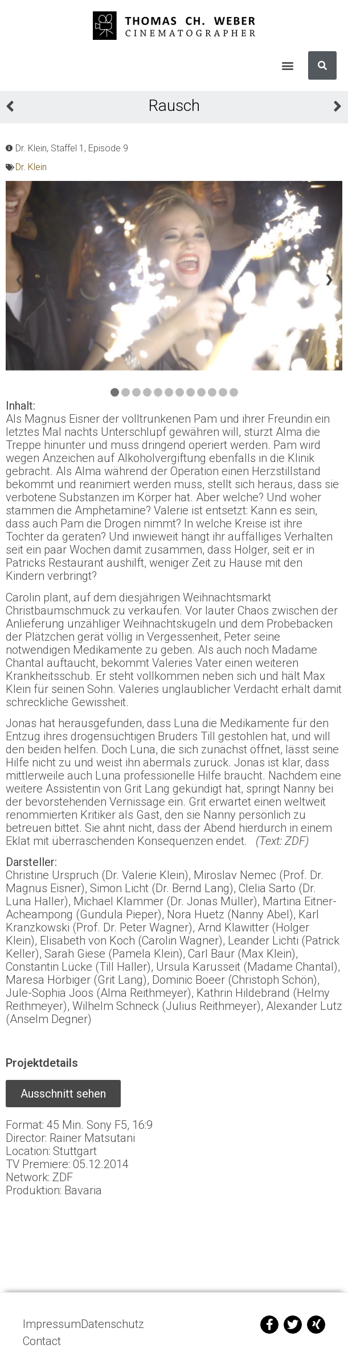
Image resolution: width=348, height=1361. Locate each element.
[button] (287, 65)
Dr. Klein (31, 167)
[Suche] (322, 65)
